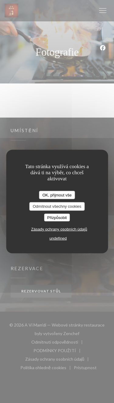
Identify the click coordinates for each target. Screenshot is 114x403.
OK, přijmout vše (56, 195)
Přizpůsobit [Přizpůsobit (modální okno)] (57, 217)
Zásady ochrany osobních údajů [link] (59, 229)
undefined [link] (58, 238)
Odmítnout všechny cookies (57, 206)
